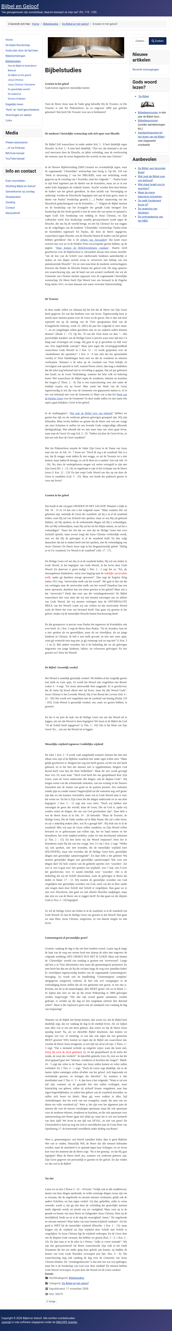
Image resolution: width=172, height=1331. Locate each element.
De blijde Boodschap (18, 45)
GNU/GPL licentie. (67, 1322)
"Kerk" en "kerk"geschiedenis (22, 109)
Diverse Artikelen (17, 98)
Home (9, 39)
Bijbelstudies (13, 61)
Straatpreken (13, 197)
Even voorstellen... (16, 180)
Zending (10, 202)
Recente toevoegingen (146, 69)
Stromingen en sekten (19, 115)
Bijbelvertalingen (15, 55)
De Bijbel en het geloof (19, 75)
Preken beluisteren (17, 142)
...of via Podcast (15, 147)
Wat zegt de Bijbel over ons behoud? (91, 413)
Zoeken (158, 41)
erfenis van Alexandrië (93, 239)
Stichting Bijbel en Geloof (20, 186)
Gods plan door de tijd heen (22, 50)
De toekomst (14, 94)
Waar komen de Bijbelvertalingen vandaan (82, 247)
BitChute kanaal (15, 153)
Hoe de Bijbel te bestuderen (22, 65)
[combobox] (141, 41)
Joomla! (6, 1322)
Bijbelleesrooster (148, 112)
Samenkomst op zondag (20, 191)
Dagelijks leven (14, 104)
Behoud (12, 70)
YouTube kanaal (15, 158)
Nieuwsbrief (13, 213)
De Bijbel (144, 96)
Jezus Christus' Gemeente (21, 84)
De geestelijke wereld (19, 89)
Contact (10, 207)
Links (9, 120)
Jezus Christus (15, 80)
